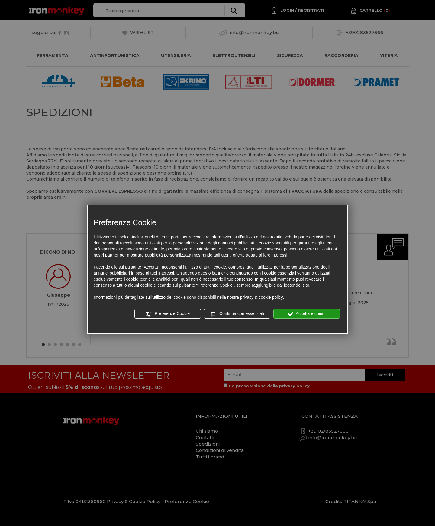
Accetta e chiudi (307, 314)
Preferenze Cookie (168, 314)
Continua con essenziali (237, 314)
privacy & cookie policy (261, 297)
